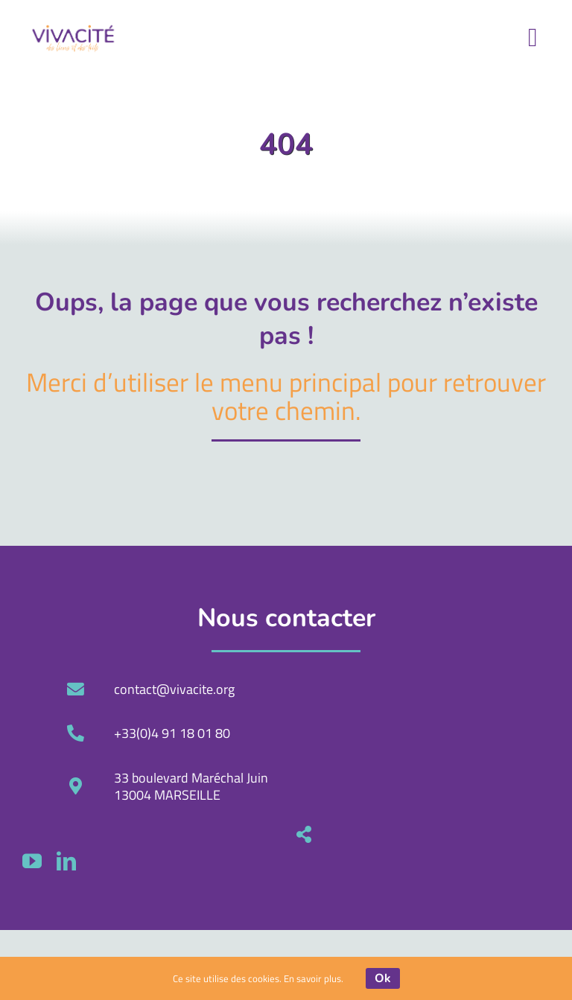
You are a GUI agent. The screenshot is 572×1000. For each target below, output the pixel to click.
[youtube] (287, 860)
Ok (383, 978)
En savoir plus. (313, 978)
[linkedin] (321, 860)
